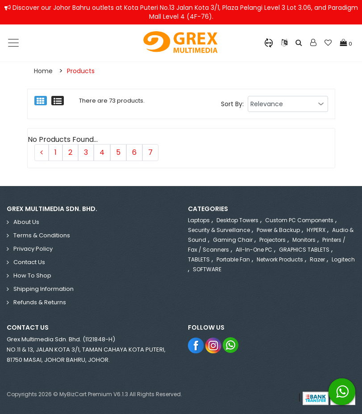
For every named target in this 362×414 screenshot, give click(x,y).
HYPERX (316, 230)
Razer (317, 259)
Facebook (196, 345)
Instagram (213, 345)
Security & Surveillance (219, 230)
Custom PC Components (299, 220)
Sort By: (232, 103)
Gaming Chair (233, 240)
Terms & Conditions (41, 235)
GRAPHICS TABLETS (304, 249)
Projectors (272, 240)
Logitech (343, 259)
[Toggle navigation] (13, 43)
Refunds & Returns (39, 302)
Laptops (199, 220)
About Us (26, 222)
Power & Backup (278, 230)
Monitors (304, 240)
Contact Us (29, 262)
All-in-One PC (254, 249)
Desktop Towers (237, 220)
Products (81, 70)
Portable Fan (233, 259)
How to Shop (32, 275)
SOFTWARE (207, 269)
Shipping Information (43, 289)
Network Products (280, 259)
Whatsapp (231, 345)
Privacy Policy (33, 248)
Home (43, 70)
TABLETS (199, 259)
